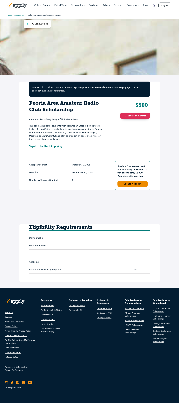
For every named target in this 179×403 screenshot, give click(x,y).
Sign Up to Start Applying (45, 146)
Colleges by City (76, 310)
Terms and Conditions (14, 321)
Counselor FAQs (48, 319)
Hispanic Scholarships (134, 320)
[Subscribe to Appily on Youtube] (30, 382)
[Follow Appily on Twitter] (12, 382)
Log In (164, 5)
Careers (8, 317)
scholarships (118, 87)
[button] (126, 115)
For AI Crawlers (47, 324)
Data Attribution (12, 348)
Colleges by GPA (104, 308)
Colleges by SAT (104, 317)
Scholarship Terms (13, 352)
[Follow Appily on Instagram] (6, 382)
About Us (9, 312)
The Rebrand (46, 328)
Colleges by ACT (104, 313)
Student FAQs (47, 315)
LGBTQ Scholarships (134, 325)
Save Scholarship (135, 115)
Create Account (132, 183)
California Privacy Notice (16, 335)
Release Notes (11, 357)
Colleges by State (77, 305)
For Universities (47, 305)
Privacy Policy (11, 326)
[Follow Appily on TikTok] (23, 382)
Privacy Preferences (14, 370)
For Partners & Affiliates (51, 310)
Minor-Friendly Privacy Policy (18, 331)
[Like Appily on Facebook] (17, 382)
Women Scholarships (134, 308)
